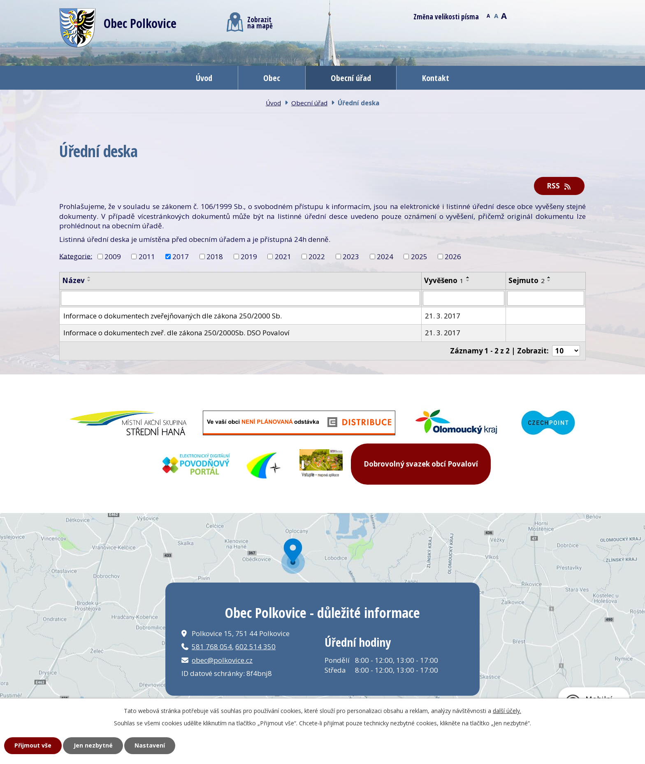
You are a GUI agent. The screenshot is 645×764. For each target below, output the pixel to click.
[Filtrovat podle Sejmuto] (545, 298)
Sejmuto (526, 280)
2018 (214, 256)
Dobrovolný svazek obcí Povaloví (421, 464)
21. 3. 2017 (442, 315)
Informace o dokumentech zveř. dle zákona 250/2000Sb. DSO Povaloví (176, 332)
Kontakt (435, 78)
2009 (112, 256)
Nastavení (150, 745)
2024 (385, 256)
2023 (351, 256)
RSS (559, 185)
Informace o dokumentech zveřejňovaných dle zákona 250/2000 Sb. (172, 315)
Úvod (204, 78)
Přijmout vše (32, 745)
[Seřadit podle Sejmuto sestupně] (549, 280)
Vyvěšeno (444, 280)
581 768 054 (212, 646)
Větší (504, 15)
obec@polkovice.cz (222, 660)
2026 (453, 256)
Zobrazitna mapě (250, 22)
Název (73, 280)
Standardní (496, 15)
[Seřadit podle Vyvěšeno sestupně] (468, 280)
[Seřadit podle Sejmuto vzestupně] (549, 277)
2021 (283, 256)
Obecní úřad (351, 78)
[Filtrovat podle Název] (240, 298)
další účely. (507, 711)
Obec (271, 78)
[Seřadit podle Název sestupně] (89, 280)
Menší (488, 15)
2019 (249, 256)
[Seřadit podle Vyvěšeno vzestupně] (468, 277)
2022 (317, 256)
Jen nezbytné (93, 745)
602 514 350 (255, 646)
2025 (419, 256)
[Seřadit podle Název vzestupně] (89, 277)
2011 (147, 256)
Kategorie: (75, 255)
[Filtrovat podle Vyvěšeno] (464, 298)
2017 (180, 256)
